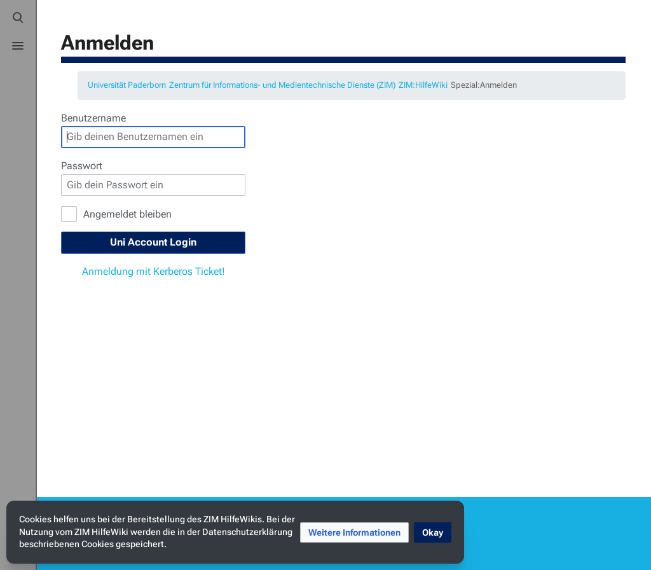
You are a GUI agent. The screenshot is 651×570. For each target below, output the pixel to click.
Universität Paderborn (127, 85)
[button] (354, 532)
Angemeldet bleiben (127, 214)
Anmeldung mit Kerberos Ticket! (153, 271)
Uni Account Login (153, 242)
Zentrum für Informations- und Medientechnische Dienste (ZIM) (282, 85)
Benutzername (93, 118)
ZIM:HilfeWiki (423, 85)
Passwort (81, 166)
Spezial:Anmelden (484, 85)
